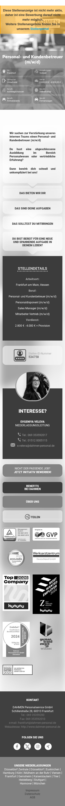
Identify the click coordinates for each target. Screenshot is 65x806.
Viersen (56, 773)
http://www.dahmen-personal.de (40, 726)
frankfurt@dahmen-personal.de (37, 722)
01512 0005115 (37, 440)
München (39, 783)
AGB (32, 797)
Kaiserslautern (42, 776)
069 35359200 (35, 715)
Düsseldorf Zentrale (16, 769)
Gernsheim (25, 776)
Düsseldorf (37, 769)
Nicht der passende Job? (32, 470)
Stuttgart (39, 779)
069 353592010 (35, 719)
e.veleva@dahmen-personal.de (35, 445)
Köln (19, 773)
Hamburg (8, 773)
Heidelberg (25, 779)
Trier (56, 776)
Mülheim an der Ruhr (37, 773)
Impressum (32, 790)
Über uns (32, 501)
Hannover (26, 783)
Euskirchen (52, 769)
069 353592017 (37, 435)
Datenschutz (32, 794)
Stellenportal (39, 29)
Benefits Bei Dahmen (32, 487)
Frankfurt (10, 776)
